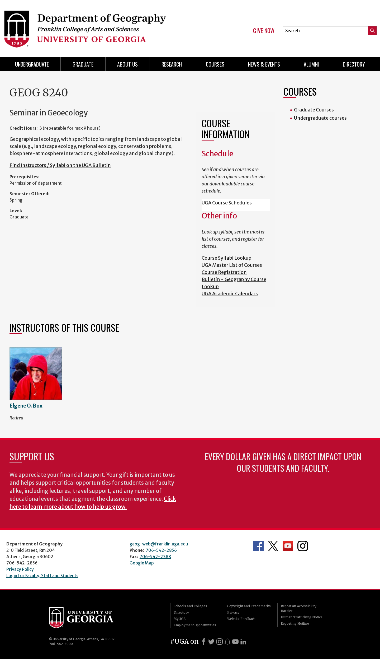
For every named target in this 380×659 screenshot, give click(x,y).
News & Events (264, 64)
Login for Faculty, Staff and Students (42, 575)
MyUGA (180, 619)
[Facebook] (203, 641)
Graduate (19, 216)
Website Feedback (241, 619)
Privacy (233, 612)
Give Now (263, 30)
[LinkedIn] (243, 641)
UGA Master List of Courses (232, 265)
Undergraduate (32, 64)
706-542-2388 (155, 556)
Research (172, 64)
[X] (211, 641)
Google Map (142, 562)
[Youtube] (235, 641)
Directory (354, 64)
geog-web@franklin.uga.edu (159, 543)
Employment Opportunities (195, 625)
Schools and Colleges (190, 606)
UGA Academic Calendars (230, 294)
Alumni (311, 64)
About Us (127, 64)
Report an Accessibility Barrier (298, 608)
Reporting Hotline (295, 623)
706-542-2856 (161, 550)
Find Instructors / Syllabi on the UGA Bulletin (60, 165)
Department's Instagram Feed (302, 546)
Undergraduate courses (320, 118)
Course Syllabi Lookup (226, 258)
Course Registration (224, 272)
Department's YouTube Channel (288, 546)
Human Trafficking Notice (301, 617)
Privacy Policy (20, 569)
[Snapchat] (227, 641)
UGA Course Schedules (227, 203)
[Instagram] (219, 641)
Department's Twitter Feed (273, 546)
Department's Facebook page (258, 546)
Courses (215, 64)
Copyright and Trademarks (249, 606)
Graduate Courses (314, 110)
